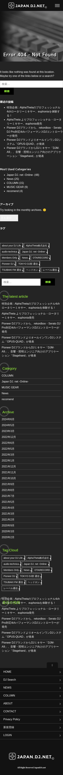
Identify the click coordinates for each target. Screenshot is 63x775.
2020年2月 (8, 537)
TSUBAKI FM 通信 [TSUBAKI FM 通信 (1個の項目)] (11, 270)
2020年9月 (8, 525)
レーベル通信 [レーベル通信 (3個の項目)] (50, 270)
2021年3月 (8, 513)
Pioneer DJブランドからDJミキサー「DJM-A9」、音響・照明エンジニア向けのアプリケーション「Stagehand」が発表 (34, 151)
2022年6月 (8, 442)
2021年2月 (8, 519)
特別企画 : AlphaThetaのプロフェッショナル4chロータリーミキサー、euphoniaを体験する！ (33, 111)
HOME (7, 671)
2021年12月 (9, 466)
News (10, 178)
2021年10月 (9, 478)
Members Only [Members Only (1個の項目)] (9, 257)
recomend (13, 191)
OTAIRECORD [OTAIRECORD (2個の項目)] (40, 257)
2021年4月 (8, 507)
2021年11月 (9, 472)
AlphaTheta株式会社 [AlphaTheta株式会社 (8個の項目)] (36, 245)
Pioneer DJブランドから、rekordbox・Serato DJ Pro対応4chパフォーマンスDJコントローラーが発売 (35, 131)
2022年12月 (9, 437)
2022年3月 (8, 454)
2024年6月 (8, 419)
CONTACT (9, 711)
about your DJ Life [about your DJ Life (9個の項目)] (11, 245)
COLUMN (12, 183)
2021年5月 (8, 501)
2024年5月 (8, 425)
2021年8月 (8, 490)
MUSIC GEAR (15, 187)
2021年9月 (8, 484)
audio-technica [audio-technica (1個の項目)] (9, 251)
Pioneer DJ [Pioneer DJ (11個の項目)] (7, 263)
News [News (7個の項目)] (25, 257)
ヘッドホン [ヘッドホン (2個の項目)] (32, 270)
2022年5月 (8, 448)
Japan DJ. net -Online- (20, 174)
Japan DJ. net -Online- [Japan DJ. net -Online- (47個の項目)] (34, 251)
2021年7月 (8, 496)
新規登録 (8, 727)
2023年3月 (8, 431)
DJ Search (9, 679)
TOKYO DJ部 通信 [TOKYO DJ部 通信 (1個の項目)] (28, 263)
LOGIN (7, 735)
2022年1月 (8, 460)
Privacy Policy (11, 719)
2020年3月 (8, 531)
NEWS (7, 687)
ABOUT (8, 703)
